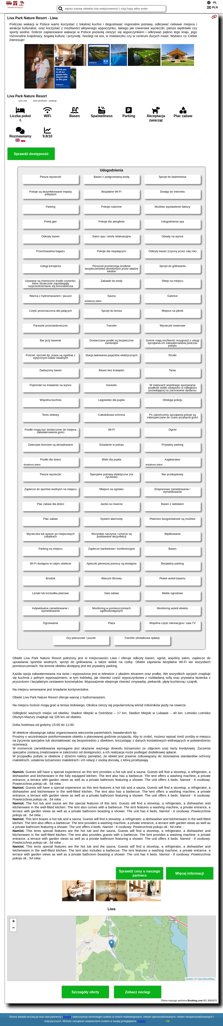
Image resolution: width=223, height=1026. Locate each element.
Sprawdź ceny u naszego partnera (139, 873)
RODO (141, 1021)
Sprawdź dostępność (31, 154)
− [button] (13, 928)
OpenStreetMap (206, 979)
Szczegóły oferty (85, 992)
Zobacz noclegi (137, 992)
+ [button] (13, 921)
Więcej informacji (189, 873)
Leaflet (189, 979)
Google (67, 1016)
